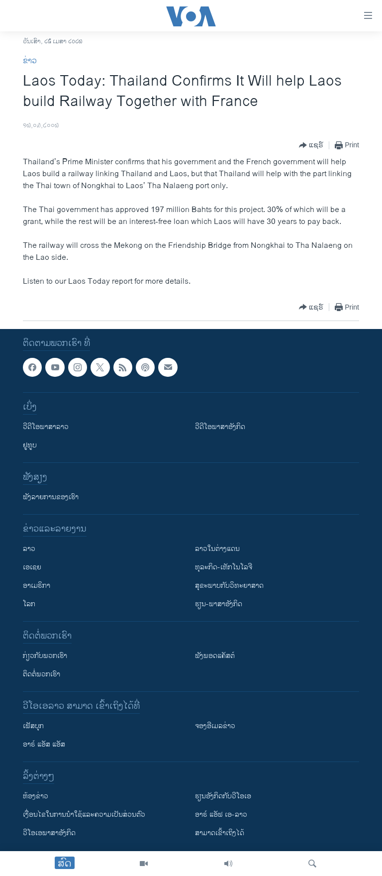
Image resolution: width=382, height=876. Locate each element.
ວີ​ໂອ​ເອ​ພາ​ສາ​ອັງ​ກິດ (49, 833)
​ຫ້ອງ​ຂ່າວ (35, 796)
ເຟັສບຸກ (33, 726)
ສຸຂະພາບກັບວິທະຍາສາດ (229, 585)
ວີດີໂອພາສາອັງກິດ (220, 427)
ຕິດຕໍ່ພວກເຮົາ (41, 674)
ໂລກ (29, 604)
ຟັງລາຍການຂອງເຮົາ (51, 497)
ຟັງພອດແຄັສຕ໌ (215, 656)
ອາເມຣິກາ (36, 585)
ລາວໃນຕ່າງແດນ (217, 549)
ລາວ (29, 549)
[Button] (311, 145)
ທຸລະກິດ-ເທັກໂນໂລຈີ (223, 567)
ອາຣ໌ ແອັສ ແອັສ (44, 744)
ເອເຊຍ (32, 567)
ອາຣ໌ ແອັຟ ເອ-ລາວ (221, 814)
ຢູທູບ (30, 445)
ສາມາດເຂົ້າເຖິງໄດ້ (219, 833)
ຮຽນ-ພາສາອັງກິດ (218, 604)
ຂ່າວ (30, 61)
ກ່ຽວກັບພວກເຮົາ (45, 656)
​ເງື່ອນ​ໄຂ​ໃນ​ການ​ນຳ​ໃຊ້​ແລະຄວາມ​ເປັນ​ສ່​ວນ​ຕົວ (84, 814)
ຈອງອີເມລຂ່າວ (215, 726)
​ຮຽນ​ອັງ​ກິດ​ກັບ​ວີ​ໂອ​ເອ (223, 796)
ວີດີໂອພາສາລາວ (46, 427)
